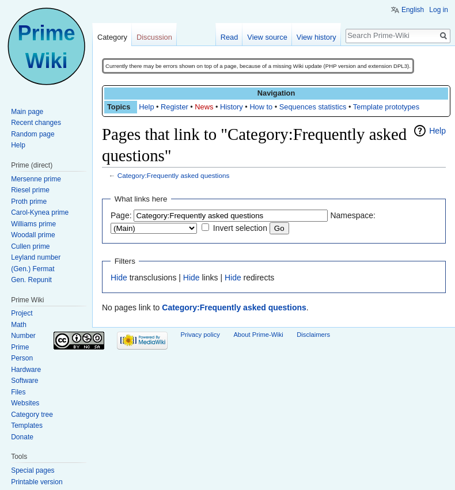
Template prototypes (386, 106)
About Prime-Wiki (258, 334)
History (231, 106)
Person (22, 358)
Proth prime (29, 201)
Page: (121, 215)
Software (24, 381)
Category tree (32, 415)
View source (267, 37)
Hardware (26, 370)
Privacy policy (200, 334)
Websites (25, 403)
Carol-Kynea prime (40, 212)
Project (21, 313)
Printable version (36, 482)
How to (260, 106)
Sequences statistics (313, 106)
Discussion (154, 37)
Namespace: (353, 215)
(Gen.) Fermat (32, 269)
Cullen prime (30, 246)
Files (18, 392)
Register (174, 106)
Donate (22, 437)
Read (229, 37)
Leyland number (35, 257)
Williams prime (33, 224)
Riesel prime (30, 190)
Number (23, 336)
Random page (32, 134)
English (412, 10)
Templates (27, 425)
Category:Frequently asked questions (173, 175)
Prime (20, 347)
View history (316, 37)
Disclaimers (313, 334)
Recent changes (36, 123)
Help (146, 106)
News (204, 106)
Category (112, 37)
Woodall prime (33, 235)
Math (18, 325)
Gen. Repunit (31, 280)
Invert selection (240, 228)
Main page (27, 112)
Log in (438, 10)
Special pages (32, 470)
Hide (119, 277)
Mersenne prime (36, 179)
